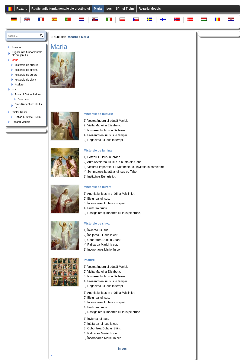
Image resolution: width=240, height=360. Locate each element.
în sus (122, 348)
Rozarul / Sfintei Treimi (28, 116)
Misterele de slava (25, 79)
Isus (109, 8)
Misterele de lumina (26, 69)
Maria (98, 8)
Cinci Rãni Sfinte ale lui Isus (28, 106)
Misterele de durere (26, 74)
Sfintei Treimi (125, 8)
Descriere (23, 99)
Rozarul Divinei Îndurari (28, 94)
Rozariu (21, 8)
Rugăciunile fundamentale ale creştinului (60, 8)
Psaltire (19, 84)
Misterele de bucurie (26, 64)
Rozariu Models (150, 8)
